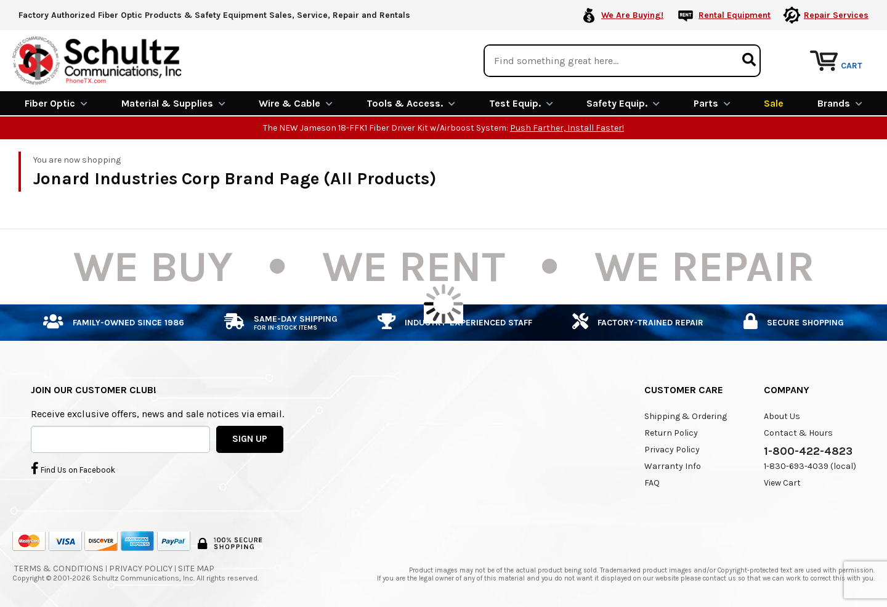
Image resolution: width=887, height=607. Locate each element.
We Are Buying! (632, 15)
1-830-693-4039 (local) (810, 466)
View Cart (782, 483)
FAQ (652, 483)
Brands (839, 103)
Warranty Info (672, 466)
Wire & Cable (296, 103)
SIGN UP (249, 438)
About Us (782, 416)
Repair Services (836, 15)
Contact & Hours (798, 433)
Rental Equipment (735, 15)
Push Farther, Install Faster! (567, 128)
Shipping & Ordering (685, 416)
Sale (774, 103)
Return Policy (671, 433)
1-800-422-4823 (808, 451)
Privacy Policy (672, 449)
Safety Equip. (623, 103)
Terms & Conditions (58, 568)
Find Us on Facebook (73, 468)
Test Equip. (521, 103)
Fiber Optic (56, 103)
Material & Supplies (173, 103)
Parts (712, 103)
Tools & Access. (411, 103)
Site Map (196, 568)
